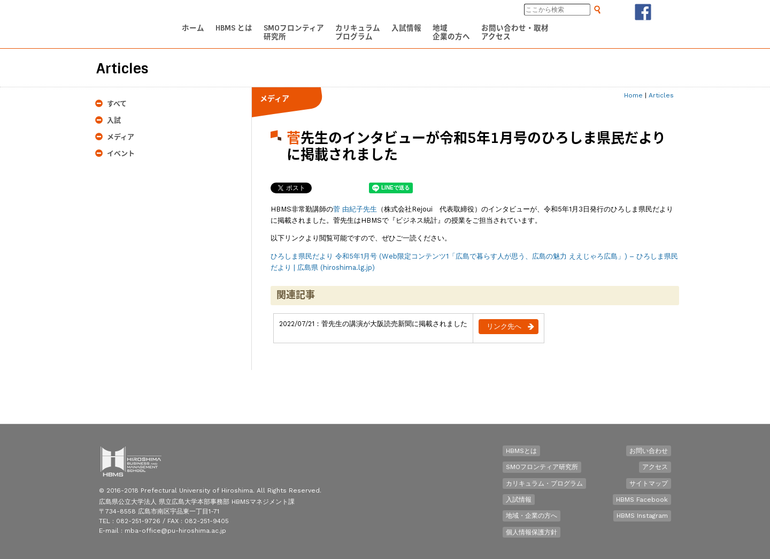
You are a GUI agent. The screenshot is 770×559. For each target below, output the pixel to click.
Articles (661, 95)
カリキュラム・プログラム (544, 483)
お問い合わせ (648, 451)
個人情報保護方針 (531, 532)
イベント (121, 153)
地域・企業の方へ (531, 515)
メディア (120, 136)
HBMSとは (521, 451)
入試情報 (519, 499)
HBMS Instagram (642, 515)
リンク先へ (504, 326)
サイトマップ (648, 483)
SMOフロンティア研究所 (542, 467)
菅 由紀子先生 (355, 209)
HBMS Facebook (642, 499)
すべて (117, 103)
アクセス (655, 467)
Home (633, 95)
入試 (114, 120)
